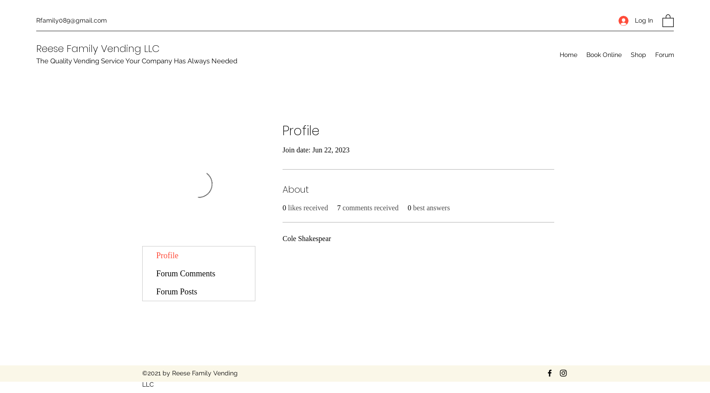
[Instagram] (563, 373)
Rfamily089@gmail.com (71, 20)
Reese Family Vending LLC (98, 49)
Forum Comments (186, 273)
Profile (167, 255)
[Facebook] (549, 373)
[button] (668, 20)
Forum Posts (176, 291)
